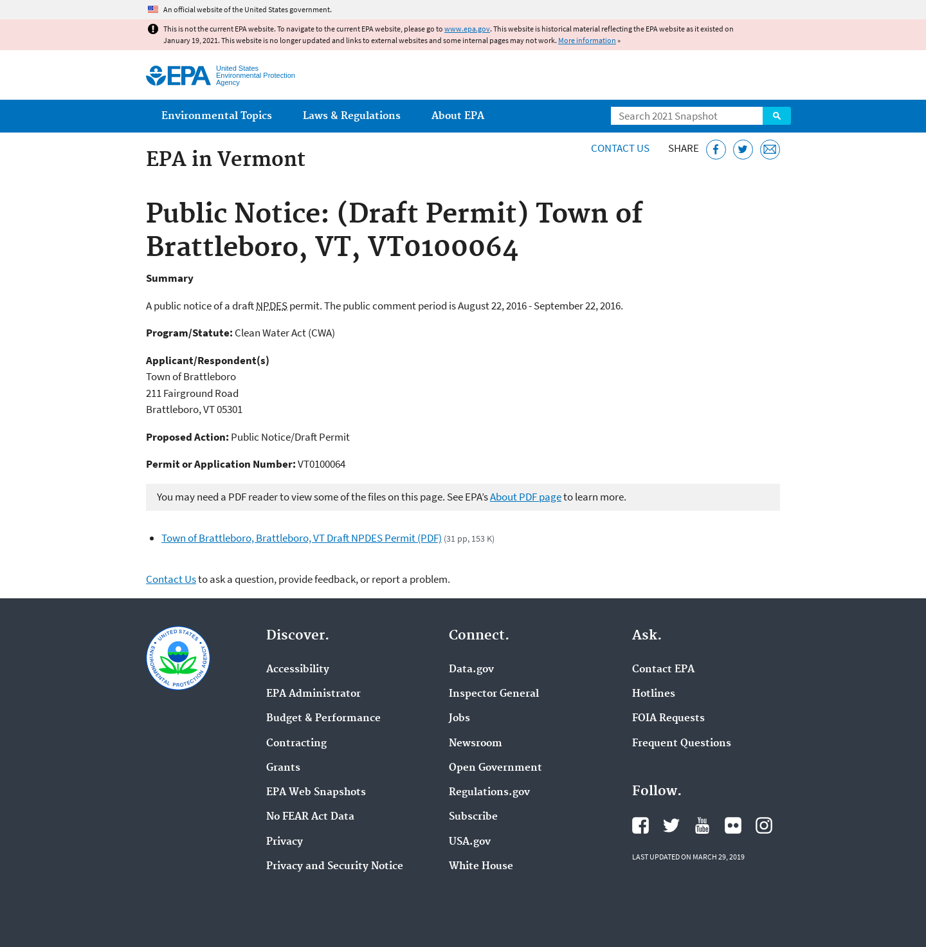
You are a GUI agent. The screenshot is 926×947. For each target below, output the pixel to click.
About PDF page (525, 497)
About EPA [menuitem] (457, 116)
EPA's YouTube (702, 825)
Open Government (495, 768)
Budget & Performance (323, 718)
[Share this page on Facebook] (716, 150)
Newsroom (475, 743)
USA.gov (470, 842)
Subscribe (473, 817)
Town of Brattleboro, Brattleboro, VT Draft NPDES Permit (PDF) (301, 538)
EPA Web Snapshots (316, 792)
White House (481, 866)
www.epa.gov (467, 28)
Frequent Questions (681, 743)
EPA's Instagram (764, 825)
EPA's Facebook (640, 825)
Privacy (284, 842)
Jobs (459, 718)
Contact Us (620, 148)
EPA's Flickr (733, 825)
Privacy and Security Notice (334, 866)
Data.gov (471, 670)
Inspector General (494, 694)
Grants (283, 768)
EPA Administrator (313, 694)
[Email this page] (770, 150)
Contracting (296, 743)
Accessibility (297, 670)
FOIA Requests (668, 718)
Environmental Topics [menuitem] (216, 116)
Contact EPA (663, 670)
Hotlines (653, 694)
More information (587, 40)
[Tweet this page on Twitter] (743, 150)
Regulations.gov (489, 792)
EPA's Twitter (671, 825)
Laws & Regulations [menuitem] (352, 116)
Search (777, 116)
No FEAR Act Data (310, 817)
